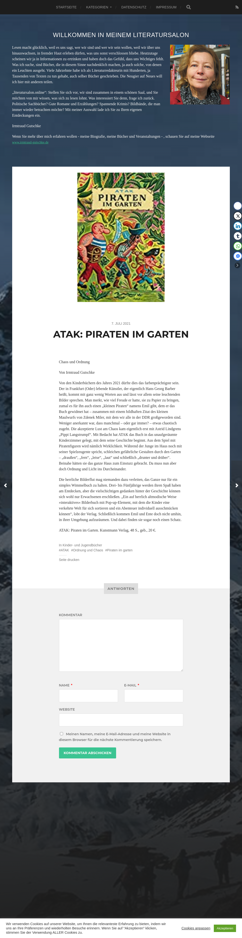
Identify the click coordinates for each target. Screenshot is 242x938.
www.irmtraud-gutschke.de (33, 142)
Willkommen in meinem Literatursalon (121, 34)
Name (65, 685)
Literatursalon (126, 913)
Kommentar (70, 615)
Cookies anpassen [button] (196, 928)
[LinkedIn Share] (237, 226)
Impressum (166, 7)
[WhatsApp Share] (237, 246)
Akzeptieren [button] (225, 928)
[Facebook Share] (237, 206)
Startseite (66, 7)
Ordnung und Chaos (88, 550)
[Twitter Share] (237, 216)
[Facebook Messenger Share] (237, 256)
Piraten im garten (120, 550)
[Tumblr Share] (237, 236)
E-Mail (131, 685)
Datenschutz (133, 7)
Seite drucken (69, 560)
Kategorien (97, 7)
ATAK (65, 550)
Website (67, 709)
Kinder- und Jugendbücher (82, 545)
